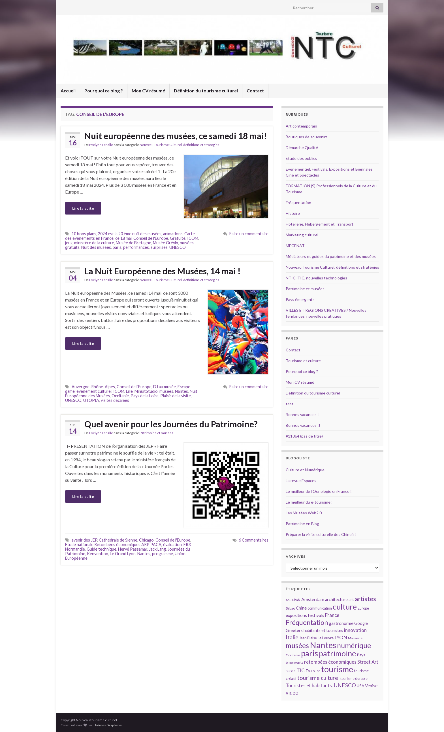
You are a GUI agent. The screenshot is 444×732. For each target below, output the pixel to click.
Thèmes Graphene (107, 725)
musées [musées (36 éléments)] (297, 645)
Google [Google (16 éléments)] (361, 623)
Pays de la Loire (145, 395)
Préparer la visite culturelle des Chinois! (321, 534)
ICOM (192, 238)
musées (166, 391)
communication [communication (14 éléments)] (320, 608)
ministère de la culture (94, 242)
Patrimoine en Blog (302, 523)
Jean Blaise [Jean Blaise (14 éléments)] (308, 638)
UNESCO (177, 247)
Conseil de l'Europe (150, 238)
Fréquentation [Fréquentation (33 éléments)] (307, 622)
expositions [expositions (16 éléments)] (296, 615)
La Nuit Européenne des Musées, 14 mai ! (162, 271)
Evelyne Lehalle (101, 145)
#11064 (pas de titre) (304, 436)
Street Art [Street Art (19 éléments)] (367, 662)
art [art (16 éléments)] (351, 599)
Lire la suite (83, 208)
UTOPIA (91, 400)
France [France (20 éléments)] (332, 615)
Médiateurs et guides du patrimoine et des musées (331, 256)
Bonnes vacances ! (302, 414)
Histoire (293, 213)
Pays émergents (300, 299)
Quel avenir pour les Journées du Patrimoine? (171, 424)
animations (173, 233)
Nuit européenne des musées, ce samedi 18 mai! (175, 136)
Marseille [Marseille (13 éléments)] (355, 638)
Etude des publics (301, 158)
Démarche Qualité (302, 147)
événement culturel (94, 391)
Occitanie (120, 395)
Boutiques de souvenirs (307, 136)
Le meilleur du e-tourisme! (309, 502)
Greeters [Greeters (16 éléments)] (294, 630)
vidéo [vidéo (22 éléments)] (292, 692)
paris (117, 247)
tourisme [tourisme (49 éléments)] (337, 669)
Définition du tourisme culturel (206, 90)
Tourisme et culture (303, 360)
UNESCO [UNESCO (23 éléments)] (345, 685)
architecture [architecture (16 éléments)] (336, 599)
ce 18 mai (123, 238)
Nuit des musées (96, 247)
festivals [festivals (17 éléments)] (316, 615)
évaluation (172, 544)
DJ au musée (164, 386)
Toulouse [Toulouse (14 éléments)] (313, 671)
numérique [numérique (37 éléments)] (354, 645)
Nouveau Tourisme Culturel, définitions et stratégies (179, 145)
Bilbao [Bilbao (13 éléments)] (290, 608)
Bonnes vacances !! (303, 425)
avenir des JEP (84, 540)
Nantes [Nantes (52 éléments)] (323, 645)
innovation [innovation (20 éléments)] (355, 630)
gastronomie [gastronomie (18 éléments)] (341, 623)
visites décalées (115, 400)
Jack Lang (157, 549)
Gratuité (177, 238)
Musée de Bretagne (133, 242)
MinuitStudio (146, 391)
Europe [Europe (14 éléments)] (363, 608)
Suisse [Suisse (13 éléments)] (291, 671)
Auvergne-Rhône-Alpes (93, 386)
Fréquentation (298, 202)
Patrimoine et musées (156, 433)
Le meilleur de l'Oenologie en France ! (319, 491)
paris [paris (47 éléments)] (309, 653)
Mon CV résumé (148, 90)
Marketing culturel (302, 234)
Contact (255, 90)
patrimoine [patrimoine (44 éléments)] (337, 653)
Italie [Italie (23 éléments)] (292, 637)
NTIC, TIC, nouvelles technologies (316, 277)
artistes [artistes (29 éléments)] (365, 598)
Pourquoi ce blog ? (103, 90)
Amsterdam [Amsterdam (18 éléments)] (312, 599)
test (289, 403)
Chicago (146, 540)
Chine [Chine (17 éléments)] (301, 607)
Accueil (68, 90)
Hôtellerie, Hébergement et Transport (319, 224)
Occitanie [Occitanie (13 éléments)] (293, 655)
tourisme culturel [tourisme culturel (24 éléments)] (318, 677)
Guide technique (101, 549)
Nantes (181, 391)
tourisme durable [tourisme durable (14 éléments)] (354, 678)
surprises (159, 247)
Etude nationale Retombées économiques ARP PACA (113, 544)
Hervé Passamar (132, 549)
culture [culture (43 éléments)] (345, 606)
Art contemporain (301, 126)
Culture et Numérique (305, 469)
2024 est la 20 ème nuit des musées (129, 233)
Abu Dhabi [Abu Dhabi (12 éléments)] (293, 600)
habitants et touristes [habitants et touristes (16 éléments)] (323, 630)
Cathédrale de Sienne (118, 540)
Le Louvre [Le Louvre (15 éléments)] (326, 638)
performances (136, 247)
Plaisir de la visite (175, 395)
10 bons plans (84, 233)
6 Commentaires (253, 540)
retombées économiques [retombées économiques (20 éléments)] (330, 662)
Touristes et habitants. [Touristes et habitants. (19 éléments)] (309, 685)
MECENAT (295, 245)
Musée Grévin (165, 242)
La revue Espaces (301, 480)
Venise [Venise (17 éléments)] (371, 685)
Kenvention (97, 553)
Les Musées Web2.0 (304, 512)
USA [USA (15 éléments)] (360, 686)
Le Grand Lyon (123, 553)
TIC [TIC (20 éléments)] (300, 670)
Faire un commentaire (248, 233)
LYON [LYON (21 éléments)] (340, 637)
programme (162, 553)
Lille (129, 391)
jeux (68, 242)
